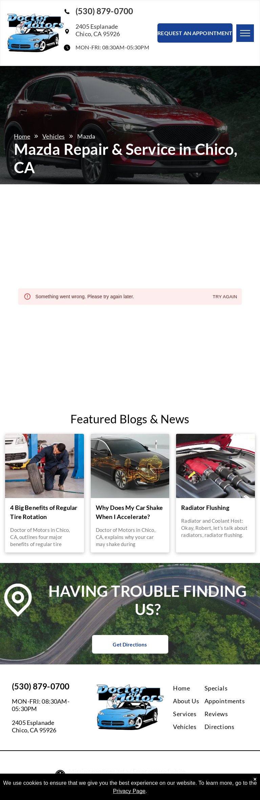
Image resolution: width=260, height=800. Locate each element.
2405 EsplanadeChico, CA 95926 (97, 30)
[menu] (245, 33)
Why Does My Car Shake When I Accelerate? (129, 512)
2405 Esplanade (33, 722)
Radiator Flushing (205, 507)
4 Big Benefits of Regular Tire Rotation (43, 512)
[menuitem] (200, 688)
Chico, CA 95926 (34, 730)
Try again (225, 297)
